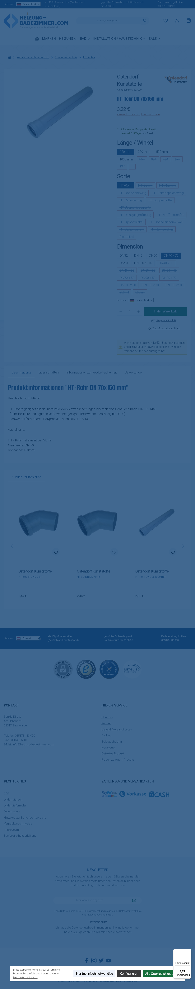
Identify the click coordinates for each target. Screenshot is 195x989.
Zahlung (106, 735)
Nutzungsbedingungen (99, 914)
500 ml (141, 292)
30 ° (155, 159)
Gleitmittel (127, 237)
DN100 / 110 (143, 263)
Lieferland (18, 4)
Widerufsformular (15, 805)
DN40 (138, 255)
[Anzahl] (129, 311)
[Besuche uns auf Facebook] (86, 960)
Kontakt (106, 723)
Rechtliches (15, 781)
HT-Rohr (126, 185)
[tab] (21, 373)
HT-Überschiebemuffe (136, 208)
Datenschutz (12, 811)
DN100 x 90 (174, 285)
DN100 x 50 (128, 285)
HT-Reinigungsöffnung (136, 215)
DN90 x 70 (170, 278)
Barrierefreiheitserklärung (20, 835)
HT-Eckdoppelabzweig (169, 193)
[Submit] (134, 900)
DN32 (123, 255)
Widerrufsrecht (13, 799)
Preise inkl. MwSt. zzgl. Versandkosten (138, 114)
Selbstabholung (111, 741)
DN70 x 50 (128, 278)
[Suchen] (145, 21)
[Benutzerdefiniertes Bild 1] (86, 669)
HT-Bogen (146, 186)
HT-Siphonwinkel (132, 222)
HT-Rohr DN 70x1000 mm (150, 576)
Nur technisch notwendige (94, 974)
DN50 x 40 (170, 271)
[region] (58, 114)
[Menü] (189, 951)
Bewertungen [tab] (134, 372)
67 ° (179, 159)
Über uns (107, 717)
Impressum (11, 829)
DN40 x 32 (128, 271)
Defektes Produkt (112, 753)
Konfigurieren (129, 974)
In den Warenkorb (165, 311)
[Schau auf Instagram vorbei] (94, 960)
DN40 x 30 (167, 263)
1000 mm (126, 159)
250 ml (125, 292)
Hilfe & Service (114, 705)
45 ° (167, 159)
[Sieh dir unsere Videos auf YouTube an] (108, 960)
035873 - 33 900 (166, 6)
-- (133, 167)
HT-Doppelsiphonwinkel (167, 222)
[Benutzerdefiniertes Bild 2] (109, 669)
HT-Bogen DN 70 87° (30, 576)
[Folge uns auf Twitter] (101, 960)
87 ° (123, 167)
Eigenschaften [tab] (48, 372)
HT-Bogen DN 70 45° (89, 576)
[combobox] (108, 21)
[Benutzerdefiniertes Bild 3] (132, 669)
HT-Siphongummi (133, 229)
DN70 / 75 (171, 255)
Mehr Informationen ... (25, 977)
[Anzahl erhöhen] (138, 311)
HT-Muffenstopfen (172, 215)
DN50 (153, 255)
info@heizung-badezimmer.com (33, 744)
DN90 (123, 263)
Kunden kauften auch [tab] (26, 477)
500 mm (162, 152)
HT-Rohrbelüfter (163, 229)
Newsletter (108, 747)
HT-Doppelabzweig (134, 193)
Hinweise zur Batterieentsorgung (25, 817)
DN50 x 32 (149, 271)
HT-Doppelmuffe (161, 200)
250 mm (144, 152)
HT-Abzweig (169, 186)
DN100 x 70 (151, 285)
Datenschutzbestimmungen (90, 927)
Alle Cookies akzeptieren (162, 974)
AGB (6, 793)
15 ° (143, 159)
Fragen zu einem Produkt (117, 759)
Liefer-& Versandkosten (116, 729)
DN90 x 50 (149, 278)
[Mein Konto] (177, 20)
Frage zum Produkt (163, 320)
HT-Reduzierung (131, 200)
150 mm (125, 152)
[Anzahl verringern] (121, 311)
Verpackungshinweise (18, 823)
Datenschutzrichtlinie (130, 911)
